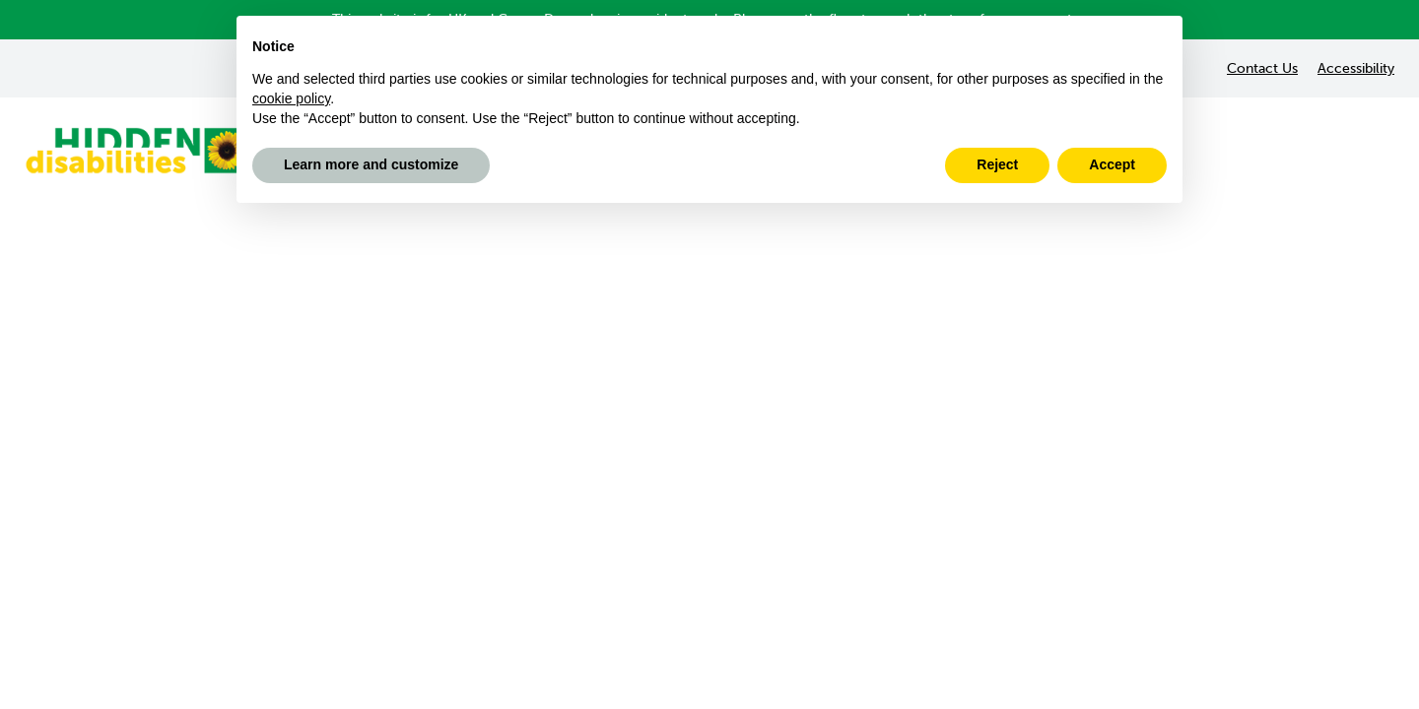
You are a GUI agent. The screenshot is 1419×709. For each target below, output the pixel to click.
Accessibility (1356, 68)
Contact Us (1262, 68)
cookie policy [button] (291, 98)
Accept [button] (1112, 164)
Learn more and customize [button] (371, 164)
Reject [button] (997, 164)
